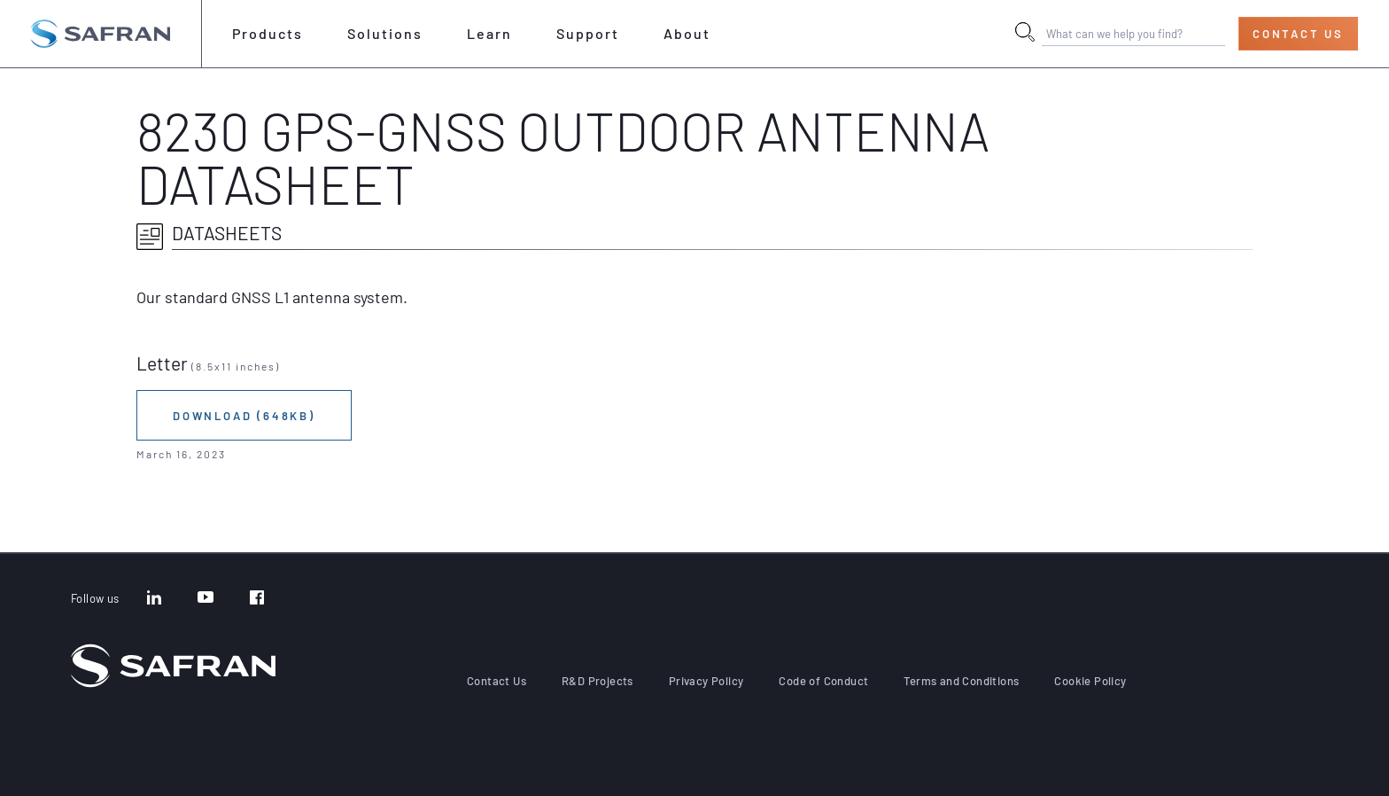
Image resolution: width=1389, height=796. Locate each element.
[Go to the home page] (100, 33)
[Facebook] (257, 599)
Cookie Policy (1090, 681)
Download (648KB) (244, 416)
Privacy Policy (706, 681)
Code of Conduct (823, 681)
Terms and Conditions (961, 681)
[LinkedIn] (154, 599)
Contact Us (1298, 34)
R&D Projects (597, 681)
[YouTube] (205, 599)
